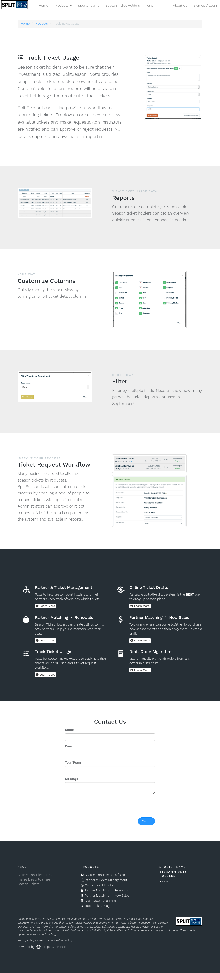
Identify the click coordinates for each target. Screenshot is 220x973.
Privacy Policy (26, 940)
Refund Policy (63, 940)
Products (41, 24)
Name (69, 730)
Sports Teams (88, 5)
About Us (180, 5)
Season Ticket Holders (122, 5)
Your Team (73, 762)
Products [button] (63, 5)
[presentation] (97, 805)
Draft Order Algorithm (98, 901)
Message (71, 779)
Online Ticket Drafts (97, 885)
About (23, 866)
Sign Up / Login (205, 5)
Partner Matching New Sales (105, 895)
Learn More (45, 606)
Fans (149, 5)
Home (43, 5)
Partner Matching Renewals (104, 890)
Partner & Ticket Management (104, 880)
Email (69, 746)
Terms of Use (45, 940)
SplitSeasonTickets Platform (103, 875)
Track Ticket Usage (96, 906)
